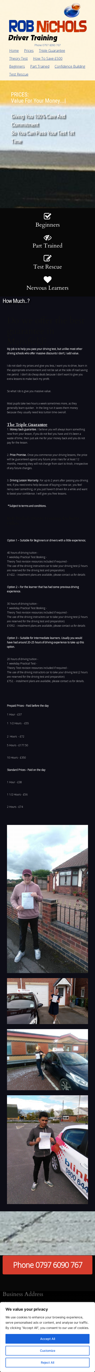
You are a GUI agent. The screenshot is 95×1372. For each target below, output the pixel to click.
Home (14, 50)
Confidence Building (70, 66)
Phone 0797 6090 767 (47, 1265)
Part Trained (39, 66)
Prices (29, 50)
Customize (47, 1350)
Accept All (47, 1339)
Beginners (17, 66)
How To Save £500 (47, 58)
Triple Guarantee (52, 50)
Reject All (47, 1362)
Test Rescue (18, 74)
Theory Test (18, 58)
